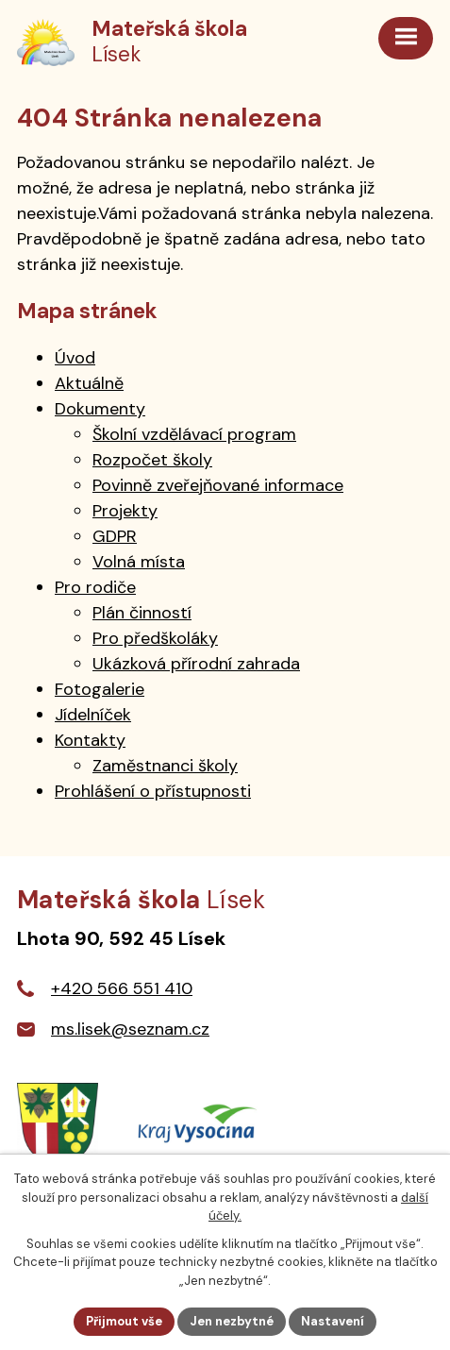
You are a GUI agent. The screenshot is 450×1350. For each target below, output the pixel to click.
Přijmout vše (124, 1321)
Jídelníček (93, 714)
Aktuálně (89, 383)
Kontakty (90, 740)
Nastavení (332, 1321)
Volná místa (138, 561)
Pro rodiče (95, 587)
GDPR (114, 536)
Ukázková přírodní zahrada (196, 663)
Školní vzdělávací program (194, 434)
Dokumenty (100, 408)
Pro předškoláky (155, 638)
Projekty (125, 510)
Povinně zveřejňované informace (217, 485)
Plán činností (142, 612)
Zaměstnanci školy (165, 765)
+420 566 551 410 (121, 988)
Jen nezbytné (232, 1321)
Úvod (75, 357)
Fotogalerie (99, 689)
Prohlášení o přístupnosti (153, 791)
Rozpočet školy (152, 459)
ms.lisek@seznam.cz (130, 1029)
